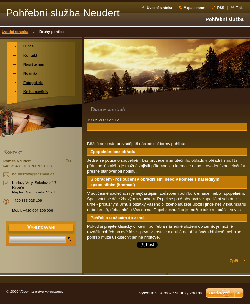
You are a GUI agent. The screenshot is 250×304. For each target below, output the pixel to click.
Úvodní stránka (159, 8)
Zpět (234, 261)
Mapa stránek (194, 8)
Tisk (239, 8)
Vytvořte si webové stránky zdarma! (172, 293)
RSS (220, 8)
